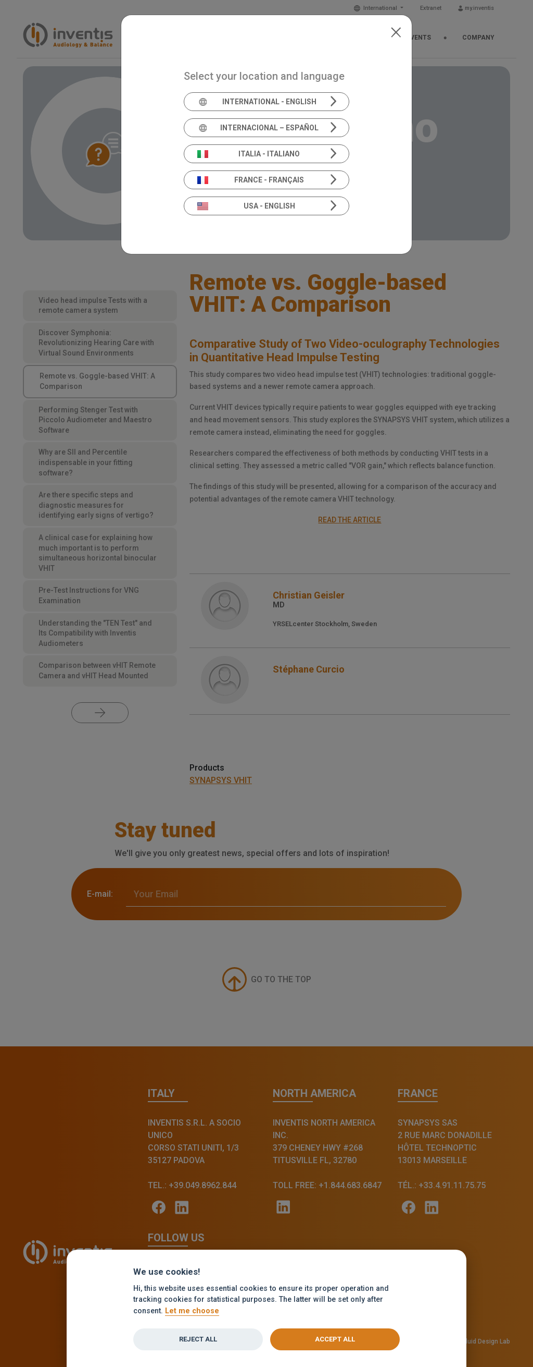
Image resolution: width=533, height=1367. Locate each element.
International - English (256, 101)
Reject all (198, 1339)
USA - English (246, 206)
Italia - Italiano (248, 154)
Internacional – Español (258, 128)
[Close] (396, 31)
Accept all (335, 1339)
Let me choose (192, 1311)
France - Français (250, 180)
